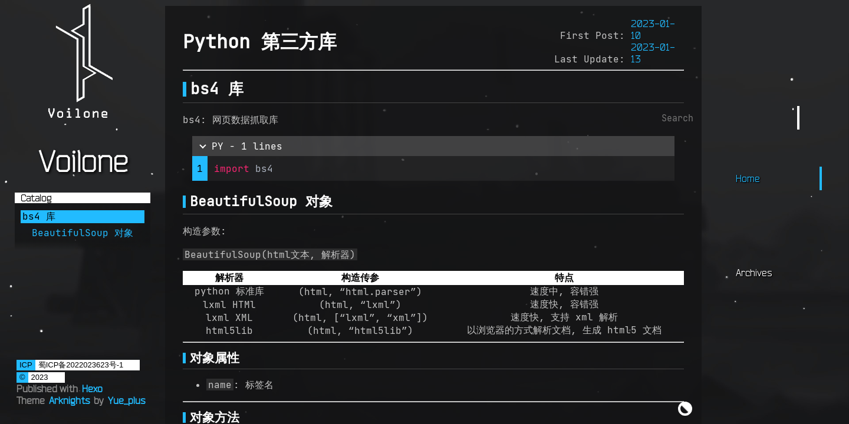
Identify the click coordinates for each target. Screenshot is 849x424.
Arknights (69, 400)
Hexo (92, 388)
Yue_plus (126, 400)
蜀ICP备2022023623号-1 (81, 364)
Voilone (82, 161)
